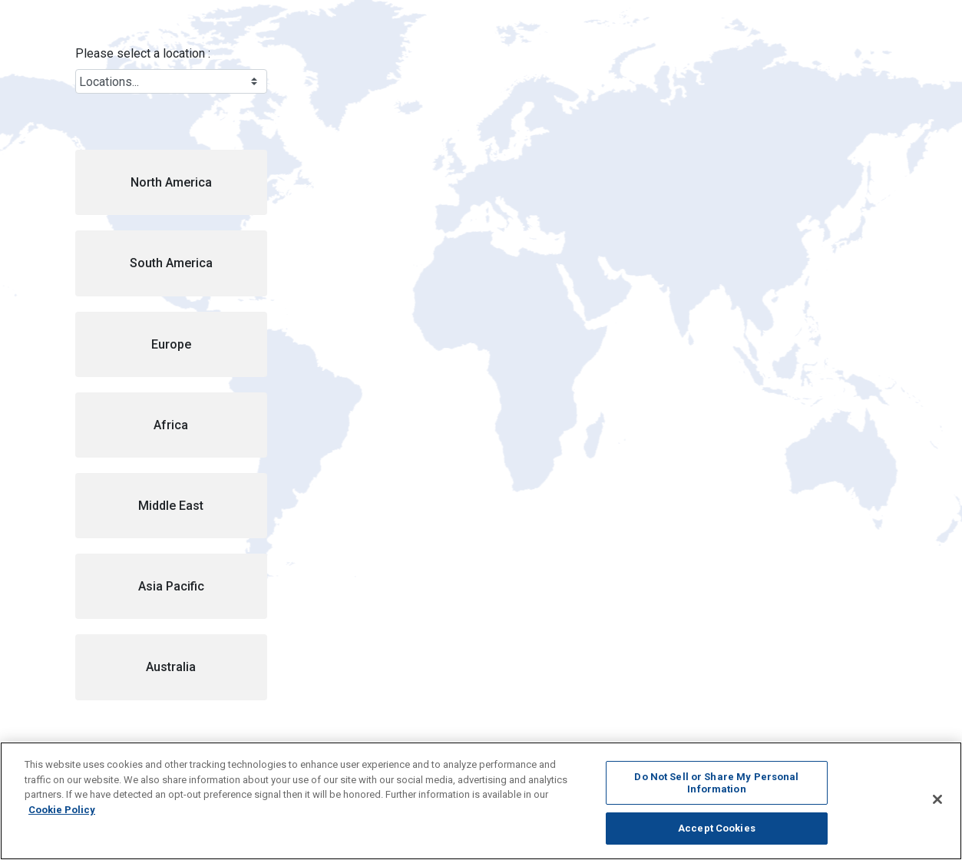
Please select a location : (142, 53)
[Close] (937, 799)
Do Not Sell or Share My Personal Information (716, 783)
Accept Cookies (716, 828)
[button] (171, 182)
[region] (481, 801)
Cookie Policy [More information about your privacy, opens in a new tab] (61, 809)
